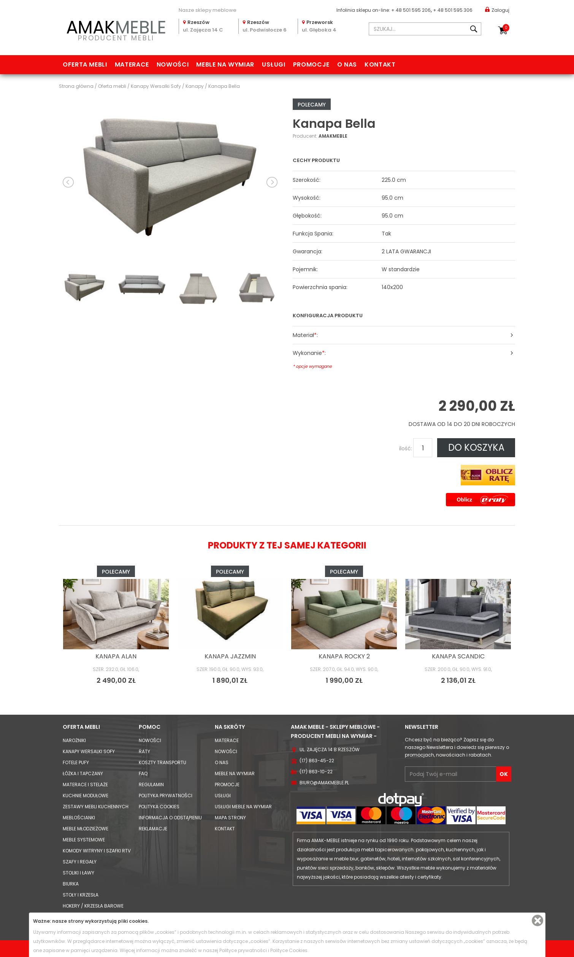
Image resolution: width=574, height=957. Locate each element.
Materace (132, 64)
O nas (347, 64)
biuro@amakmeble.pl (324, 782)
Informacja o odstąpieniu (170, 817)
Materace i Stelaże (85, 784)
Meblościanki (79, 817)
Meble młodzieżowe (85, 828)
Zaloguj (497, 9)
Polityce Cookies (289, 950)
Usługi (273, 64)
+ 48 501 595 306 (453, 10)
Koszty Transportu (162, 762)
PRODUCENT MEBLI (116, 29)
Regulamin (151, 784)
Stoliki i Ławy (78, 873)
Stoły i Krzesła (80, 895)
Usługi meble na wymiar (243, 806)
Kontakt (380, 64)
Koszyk (506, 28)
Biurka (71, 884)
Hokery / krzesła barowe (93, 906)
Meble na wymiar (225, 64)
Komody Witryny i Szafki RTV (97, 850)
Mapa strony (230, 817)
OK (503, 774)
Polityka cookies (159, 806)
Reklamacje (153, 828)
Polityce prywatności (243, 950)
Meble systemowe (84, 839)
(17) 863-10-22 (316, 771)
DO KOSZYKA (476, 447)
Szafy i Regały (80, 861)
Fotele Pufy (76, 762)
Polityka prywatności (165, 795)
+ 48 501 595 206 (411, 10)
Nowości (173, 64)
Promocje (311, 64)
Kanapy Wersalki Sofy (89, 751)
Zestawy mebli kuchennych (95, 806)
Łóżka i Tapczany (83, 773)
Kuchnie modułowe (85, 795)
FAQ (143, 773)
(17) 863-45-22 (317, 760)
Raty (144, 751)
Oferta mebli (85, 64)
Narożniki (74, 740)
